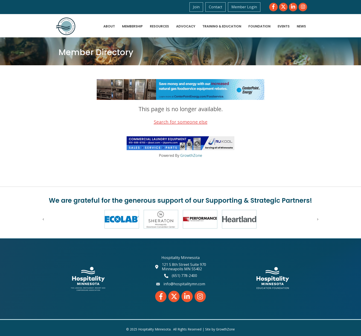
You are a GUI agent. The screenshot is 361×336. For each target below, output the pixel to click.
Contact (215, 6)
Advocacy (185, 26)
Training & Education (221, 26)
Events (284, 26)
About (109, 26)
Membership (132, 26)
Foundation (259, 26)
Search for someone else (180, 122)
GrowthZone (191, 155)
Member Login (244, 6)
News (301, 26)
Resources (159, 26)
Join (196, 6)
